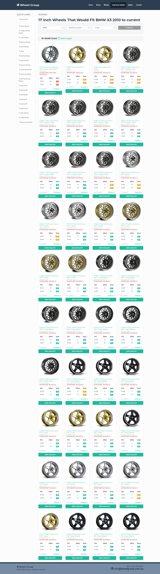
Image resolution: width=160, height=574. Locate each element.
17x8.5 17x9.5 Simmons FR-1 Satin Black (76, 535)
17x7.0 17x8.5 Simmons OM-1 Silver (76, 225)
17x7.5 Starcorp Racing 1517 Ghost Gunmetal (48, 68)
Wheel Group (28, 5)
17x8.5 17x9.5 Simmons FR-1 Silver (48, 483)
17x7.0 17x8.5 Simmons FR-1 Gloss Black (76, 380)
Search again (65, 38)
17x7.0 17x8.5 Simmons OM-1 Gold (76, 277)
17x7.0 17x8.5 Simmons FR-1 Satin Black (130, 535)
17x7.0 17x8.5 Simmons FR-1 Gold (48, 535)
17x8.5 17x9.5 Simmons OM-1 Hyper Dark (48, 122)
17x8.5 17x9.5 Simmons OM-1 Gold (103, 225)
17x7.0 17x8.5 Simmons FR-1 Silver (130, 483)
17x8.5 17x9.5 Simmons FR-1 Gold (48, 432)
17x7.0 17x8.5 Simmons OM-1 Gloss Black (76, 328)
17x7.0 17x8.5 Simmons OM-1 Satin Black (48, 380)
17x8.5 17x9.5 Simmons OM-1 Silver (130, 173)
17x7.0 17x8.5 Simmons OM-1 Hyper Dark (130, 68)
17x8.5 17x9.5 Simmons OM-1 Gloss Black (103, 277)
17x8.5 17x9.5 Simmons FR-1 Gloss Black (103, 380)
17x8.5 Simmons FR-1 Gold (75, 68)
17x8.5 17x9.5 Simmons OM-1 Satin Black (103, 328)
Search (129, 28)
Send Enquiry (50, 93)
